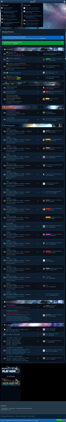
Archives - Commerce (25, 349)
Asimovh (47, 149)
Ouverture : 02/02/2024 (11, 164)
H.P (4, 25)
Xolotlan (8, 283)
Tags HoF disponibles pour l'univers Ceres (54, 156)
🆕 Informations (8, 49)
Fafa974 (47, 157)
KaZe (47, 342)
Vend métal (48, 259)
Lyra (7, 181)
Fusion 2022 (19, 329)
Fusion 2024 (10, 330)
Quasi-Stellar (9, 223)
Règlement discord (21, 68)
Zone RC (16, 132)
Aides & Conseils (11, 88)
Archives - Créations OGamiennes (14, 343)
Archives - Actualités (12, 360)
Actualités (10, 119)
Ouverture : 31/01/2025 (11, 199)
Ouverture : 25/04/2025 (11, 216)
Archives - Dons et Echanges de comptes (16, 353)
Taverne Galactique (11, 134)
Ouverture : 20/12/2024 (11, 190)
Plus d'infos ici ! (43, 38)
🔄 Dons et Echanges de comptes (13, 302)
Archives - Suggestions (12, 344)
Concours (15, 119)
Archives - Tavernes (26, 352)
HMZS (9, 60)
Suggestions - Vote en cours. (13, 102)
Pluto (7, 215)
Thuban (8, 137)
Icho (4, 9)
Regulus (8, 232)
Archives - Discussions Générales (14, 342)
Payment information (12, 55)
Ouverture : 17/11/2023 (11, 155)
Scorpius (8, 240)
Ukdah (8, 257)
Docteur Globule (48, 351)
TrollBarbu (47, 244)
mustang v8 (48, 113)
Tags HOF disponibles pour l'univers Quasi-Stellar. (55, 225)
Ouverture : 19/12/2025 (11, 267)
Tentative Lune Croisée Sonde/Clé (52, 293)
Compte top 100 (53, 305)
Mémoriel (8, 328)
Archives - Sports (22, 359)
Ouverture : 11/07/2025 (11, 233)
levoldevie (47, 330)
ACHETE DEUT (48, 276)
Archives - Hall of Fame (12, 350)
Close (64, 420)
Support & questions (11, 87)
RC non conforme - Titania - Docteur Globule (54, 349)
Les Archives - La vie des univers (14, 347)
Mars (7, 189)
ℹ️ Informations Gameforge (13, 72)
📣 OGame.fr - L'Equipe (12, 76)
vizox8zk (47, 218)
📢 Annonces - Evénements (13, 58)
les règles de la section (19, 307)
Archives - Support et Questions (14, 339)
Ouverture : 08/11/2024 (11, 182)
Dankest (47, 140)
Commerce (21, 132)
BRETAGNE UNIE (49, 112)
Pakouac (47, 88)
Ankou (47, 261)
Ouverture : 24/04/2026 (11, 293)
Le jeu (9, 101)
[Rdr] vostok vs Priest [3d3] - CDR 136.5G (58, 147)
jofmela (47, 335)
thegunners (48, 359)
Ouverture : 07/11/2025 (11, 259)
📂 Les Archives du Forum (10, 324)
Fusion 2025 (16, 330)
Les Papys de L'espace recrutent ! (52, 183)
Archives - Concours (25, 357)
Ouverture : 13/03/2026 (11, 284)
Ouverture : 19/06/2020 (11, 130)
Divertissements (22, 119)
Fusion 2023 (25, 329)
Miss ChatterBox (6, 13)
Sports (19, 120)
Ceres (7, 154)
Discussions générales (12, 95)
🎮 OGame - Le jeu (9, 83)
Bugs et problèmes (11, 91)
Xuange (8, 145)
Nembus (8, 198)
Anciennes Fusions (11, 329)
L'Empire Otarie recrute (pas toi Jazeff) (53, 191)
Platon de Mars (48, 192)
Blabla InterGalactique (12, 113)
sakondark (9, 178)
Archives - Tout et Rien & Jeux (14, 357)
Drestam (47, 73)
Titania (8, 249)
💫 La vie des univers (9, 125)
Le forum (13, 101)
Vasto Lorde (48, 295)
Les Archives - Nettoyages (13, 334)
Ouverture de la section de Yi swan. (53, 65)
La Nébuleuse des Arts (12, 120)
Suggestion (19, 101)
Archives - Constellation (12, 359)
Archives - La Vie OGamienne (13, 349)
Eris (7, 162)
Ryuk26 (47, 78)
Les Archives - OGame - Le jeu (14, 338)
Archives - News (21, 55)
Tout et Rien (25, 120)
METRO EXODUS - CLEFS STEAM (52, 72)
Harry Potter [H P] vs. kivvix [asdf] (32, 23)
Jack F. (47, 184)
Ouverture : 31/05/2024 (11, 172)
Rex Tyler (47, 54)
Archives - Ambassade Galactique (14, 352)
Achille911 (47, 278)
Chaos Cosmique (10, 118)
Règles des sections (12, 68)
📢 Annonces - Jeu (11, 52)
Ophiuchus (9, 206)
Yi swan (8, 291)
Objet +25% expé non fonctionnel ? (10, 19)
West (7, 274)
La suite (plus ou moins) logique (9, 15)
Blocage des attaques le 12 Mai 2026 (53, 53)
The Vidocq (48, 286)
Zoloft (47, 132)
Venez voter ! (15, 43)
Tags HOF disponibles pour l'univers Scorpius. (54, 242)
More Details (59, 420)
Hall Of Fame (10, 132)
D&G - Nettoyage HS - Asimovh (52, 333)
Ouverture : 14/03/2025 (11, 207)
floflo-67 (4, 20)
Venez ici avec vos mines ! (51, 328)
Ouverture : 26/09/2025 (11, 250)
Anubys (47, 60)
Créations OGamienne (12, 115)
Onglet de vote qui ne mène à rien (32, 7)
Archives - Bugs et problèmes (14, 340)
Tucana (8, 128)
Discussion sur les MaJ (7, 7)
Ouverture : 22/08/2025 (11, 241)
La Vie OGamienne (11, 110)
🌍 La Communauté (9, 107)
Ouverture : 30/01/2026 (11, 276)
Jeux (28, 119)
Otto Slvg (9, 409)
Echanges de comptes (12, 310)
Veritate (8, 266)
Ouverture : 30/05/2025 (11, 224)
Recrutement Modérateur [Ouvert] (52, 76)
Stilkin (47, 252)
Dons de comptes (10, 305)
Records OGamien (21, 113)
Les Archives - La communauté (14, 356)
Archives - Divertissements (23, 360)
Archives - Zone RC (22, 350)
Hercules (8, 171)
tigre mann (48, 316)
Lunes (47, 285)
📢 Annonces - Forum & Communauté (16, 63)
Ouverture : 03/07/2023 (11, 138)
